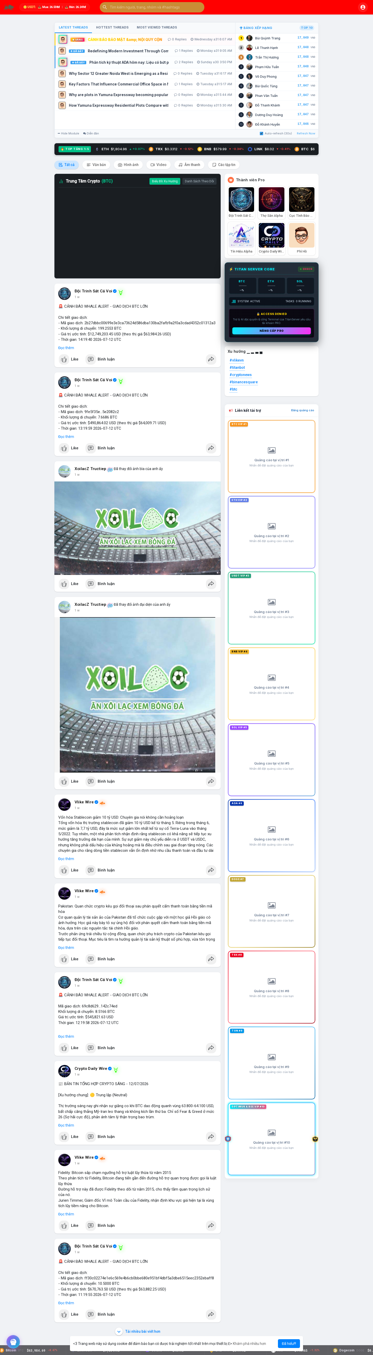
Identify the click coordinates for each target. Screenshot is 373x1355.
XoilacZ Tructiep (90, 468)
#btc (233, 389)
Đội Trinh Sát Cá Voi (93, 291)
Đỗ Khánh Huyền (267, 124)
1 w (77, 297)
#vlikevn (236, 360)
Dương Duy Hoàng (269, 115)
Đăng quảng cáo (302, 410)
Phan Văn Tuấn (266, 96)
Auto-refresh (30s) (276, 133)
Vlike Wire (84, 802)
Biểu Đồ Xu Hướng (165, 181)
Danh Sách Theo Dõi (199, 181)
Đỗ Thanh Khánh (267, 105)
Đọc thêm (66, 348)
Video (158, 165)
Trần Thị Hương (267, 57)
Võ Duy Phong (266, 76)
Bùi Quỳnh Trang (267, 38)
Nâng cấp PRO (272, 330)
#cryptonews (240, 375)
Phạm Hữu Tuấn (267, 67)
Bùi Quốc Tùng (266, 86)
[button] (152, 7)
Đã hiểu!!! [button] (289, 1344)
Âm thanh (189, 165)
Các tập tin (223, 165)
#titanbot (237, 367)
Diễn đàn (91, 133)
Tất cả (67, 165)
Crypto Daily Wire (91, 1068)
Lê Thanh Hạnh (266, 48)
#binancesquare (243, 382)
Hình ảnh (128, 165)
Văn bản (96, 165)
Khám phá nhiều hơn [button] (249, 1344)
